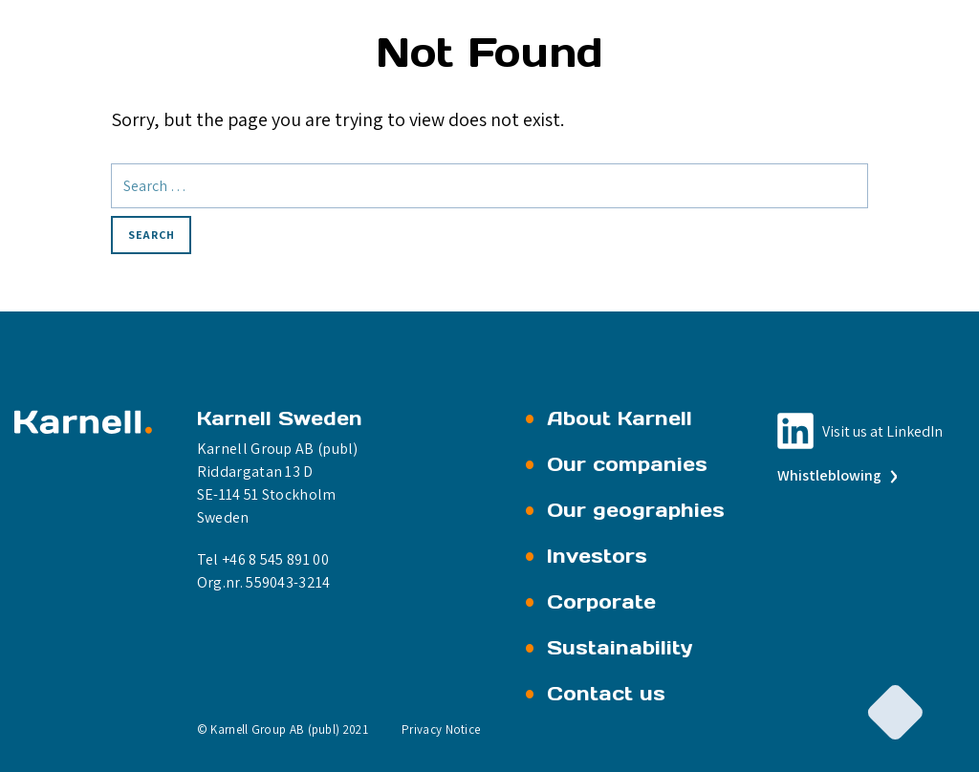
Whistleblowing (835, 475)
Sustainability (620, 647)
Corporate (601, 601)
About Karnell (619, 418)
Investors (597, 556)
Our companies (627, 464)
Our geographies (636, 510)
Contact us (606, 693)
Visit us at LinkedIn (882, 431)
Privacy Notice (441, 729)
